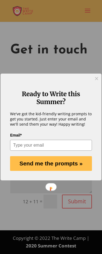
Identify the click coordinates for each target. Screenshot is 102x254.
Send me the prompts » (50, 163)
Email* (16, 135)
